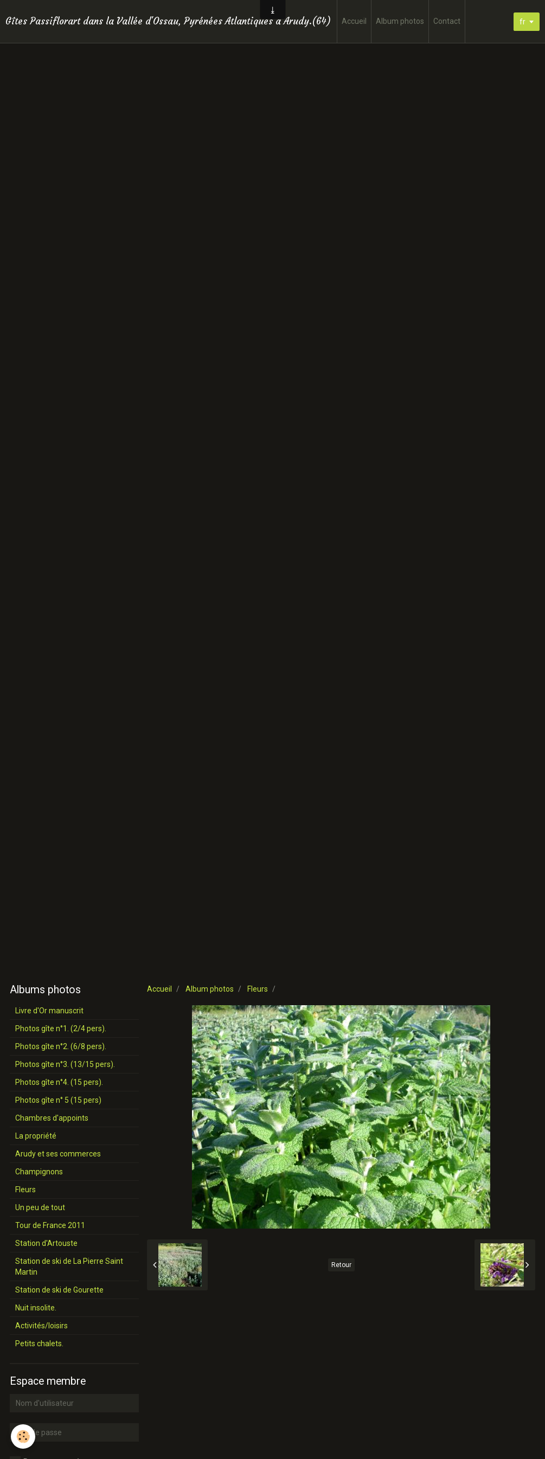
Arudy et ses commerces (58, 1153)
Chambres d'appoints (51, 1118)
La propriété (35, 1136)
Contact (446, 21)
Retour (341, 1265)
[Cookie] (23, 1436)
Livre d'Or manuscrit (49, 1010)
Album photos (400, 21)
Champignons (39, 1171)
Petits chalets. (39, 1343)
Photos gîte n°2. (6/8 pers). (60, 1046)
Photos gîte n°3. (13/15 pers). (65, 1064)
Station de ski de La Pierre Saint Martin (69, 1266)
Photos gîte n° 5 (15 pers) (58, 1100)
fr (522, 21)
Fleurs (257, 989)
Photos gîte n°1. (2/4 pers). (60, 1028)
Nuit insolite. (35, 1307)
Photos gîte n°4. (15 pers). (59, 1082)
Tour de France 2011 (50, 1225)
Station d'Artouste (46, 1243)
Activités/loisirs (41, 1325)
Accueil (354, 21)
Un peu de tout (40, 1207)
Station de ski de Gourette (59, 1290)
